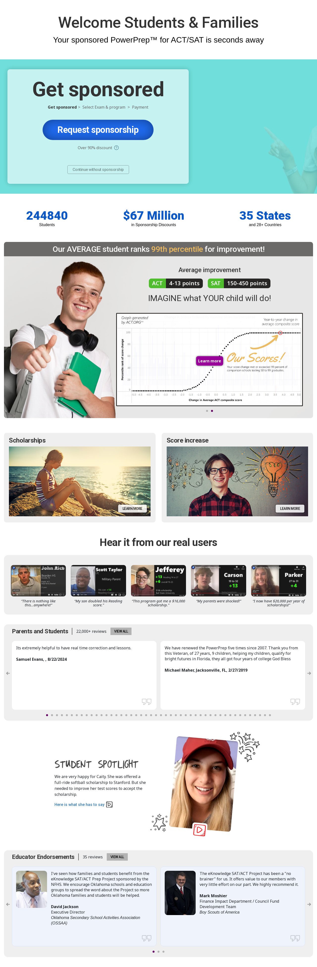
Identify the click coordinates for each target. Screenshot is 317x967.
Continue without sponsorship (98, 169)
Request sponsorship (98, 130)
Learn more (132, 509)
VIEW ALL (121, 631)
